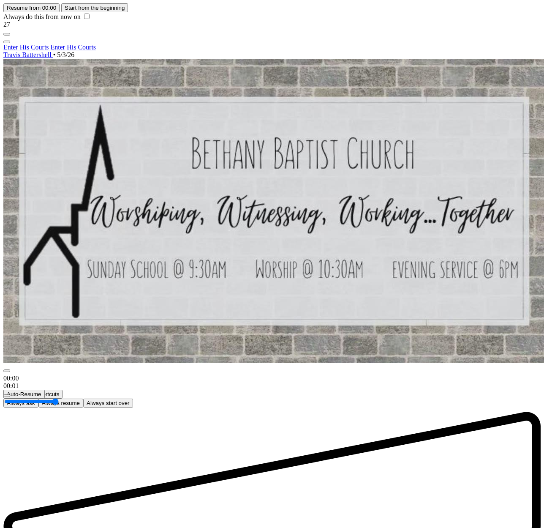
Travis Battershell (28, 54)
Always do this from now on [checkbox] (46, 16)
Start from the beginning (95, 8)
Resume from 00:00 (31, 8)
